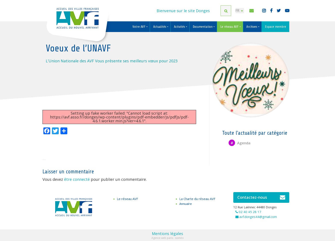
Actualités (160, 27)
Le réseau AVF (229, 27)
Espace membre (275, 27)
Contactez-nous (261, 197)
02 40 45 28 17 (250, 212)
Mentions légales (167, 233)
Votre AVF (139, 27)
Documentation (203, 27)
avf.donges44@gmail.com (258, 217)
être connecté (77, 179)
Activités (180, 27)
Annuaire (185, 204)
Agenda (239, 142)
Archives (252, 27)
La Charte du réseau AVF (197, 199)
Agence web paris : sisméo (167, 238)
